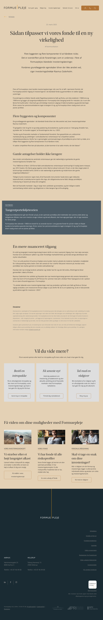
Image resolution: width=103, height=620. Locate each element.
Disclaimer (7, 609)
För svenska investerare (90, 569)
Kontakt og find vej (91, 536)
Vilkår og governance (91, 550)
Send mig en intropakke (19, 396)
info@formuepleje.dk (34, 329)
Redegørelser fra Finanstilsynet (88, 555)
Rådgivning (43, 8)
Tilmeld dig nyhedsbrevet (51, 396)
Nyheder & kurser (68, 8)
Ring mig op (84, 396)
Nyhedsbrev (93, 531)
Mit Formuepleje (92, 590)
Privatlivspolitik (31, 606)
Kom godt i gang (33, 8)
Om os (77, 8)
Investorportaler (92, 565)
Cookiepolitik (40, 606)
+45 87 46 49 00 (15, 570)
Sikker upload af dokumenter (88, 560)
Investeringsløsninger (54, 8)
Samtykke (94, 545)
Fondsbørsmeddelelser (90, 540)
